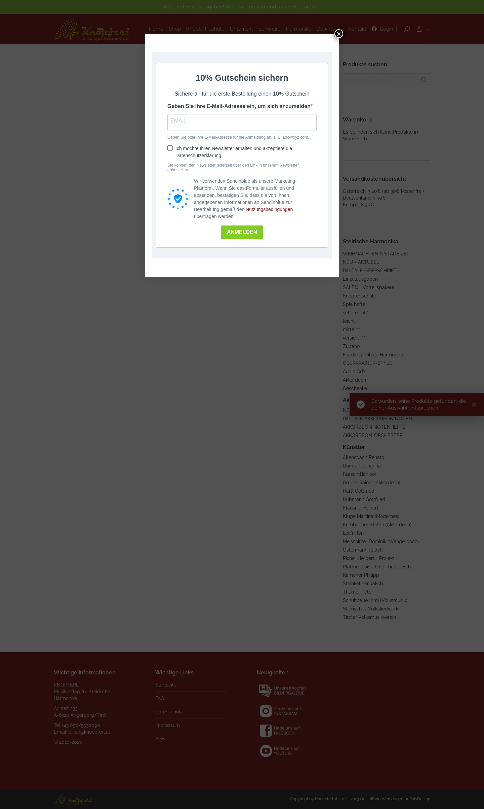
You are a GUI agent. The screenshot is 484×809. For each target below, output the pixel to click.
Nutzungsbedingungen (269, 209)
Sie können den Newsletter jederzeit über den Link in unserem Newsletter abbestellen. (233, 167)
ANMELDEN (242, 232)
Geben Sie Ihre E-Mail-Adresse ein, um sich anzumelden (239, 106)
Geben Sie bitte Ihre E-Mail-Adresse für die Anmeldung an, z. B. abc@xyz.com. (238, 137)
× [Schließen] (338, 33)
